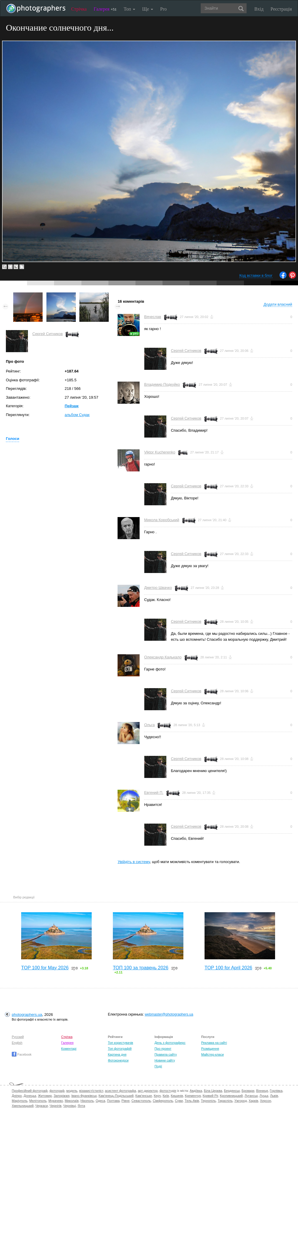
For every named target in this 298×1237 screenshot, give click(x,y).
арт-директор (148, 1090)
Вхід (259, 8)
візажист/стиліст (91, 1090)
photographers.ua (27, 1014)
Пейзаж (71, 406)
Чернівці (69, 1105)
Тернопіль (208, 1100)
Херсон (265, 1100)
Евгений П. (153, 792)
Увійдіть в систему (134, 862)
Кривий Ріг (210, 1095)
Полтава (113, 1100)
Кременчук (193, 1095)
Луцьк (264, 1095)
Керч (157, 1095)
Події (158, 1066)
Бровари (248, 1090)
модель (72, 1090)
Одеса (100, 1100)
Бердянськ (232, 1090)
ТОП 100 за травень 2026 (140, 967)
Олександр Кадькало (162, 657)
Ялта (81, 1105)
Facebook (21, 1054)
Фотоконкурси (118, 1060)
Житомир (45, 1095)
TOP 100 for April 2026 (228, 967)
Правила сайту (166, 1054)
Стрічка (79, 8)
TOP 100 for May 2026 (44, 967)
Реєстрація (281, 8)
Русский (18, 1037)
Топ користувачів (120, 1042)
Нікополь (87, 1100)
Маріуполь (19, 1100)
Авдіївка (196, 1090)
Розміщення (210, 1048)
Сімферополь (163, 1100)
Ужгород (241, 1100)
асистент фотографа (120, 1090)
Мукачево (55, 1100)
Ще (147, 8)
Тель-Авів (192, 1100)
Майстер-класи (212, 1054)
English (17, 1042)
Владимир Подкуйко (162, 384)
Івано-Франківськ (84, 1095)
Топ (129, 8)
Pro (163, 8)
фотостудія (168, 1090)
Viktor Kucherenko (159, 452)
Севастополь (141, 1100)
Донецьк (30, 1095)
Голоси (12, 438)
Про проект (163, 1048)
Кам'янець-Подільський (115, 1095)
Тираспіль (225, 1100)
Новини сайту (165, 1060)
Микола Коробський (161, 520)
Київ (166, 1095)
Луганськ (251, 1095)
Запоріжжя (61, 1095)
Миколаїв (72, 1100)
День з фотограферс (170, 1042)
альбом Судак (77, 415)
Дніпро (17, 1095)
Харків (253, 1100)
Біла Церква (213, 1090)
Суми (179, 1100)
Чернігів (55, 1105)
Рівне (125, 1100)
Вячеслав (152, 316)
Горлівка (276, 1090)
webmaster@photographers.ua (169, 1014)
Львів (274, 1095)
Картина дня (117, 1054)
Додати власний (278, 304)
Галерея (105, 8)
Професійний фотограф (30, 1090)
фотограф (56, 1090)
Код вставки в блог (255, 275)
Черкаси (41, 1105)
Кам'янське (143, 1095)
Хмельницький (23, 1105)
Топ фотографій (120, 1048)
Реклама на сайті (214, 1042)
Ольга (149, 725)
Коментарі (68, 1048)
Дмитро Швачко (158, 587)
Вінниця (262, 1090)
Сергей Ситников (47, 334)
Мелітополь (38, 1100)
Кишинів (177, 1095)
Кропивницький (231, 1095)
